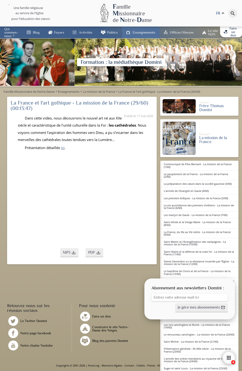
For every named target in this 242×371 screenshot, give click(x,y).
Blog (36, 32)
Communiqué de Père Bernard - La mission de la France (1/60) (198, 165)
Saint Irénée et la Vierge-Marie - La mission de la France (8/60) (197, 223)
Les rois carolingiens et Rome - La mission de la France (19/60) (197, 326)
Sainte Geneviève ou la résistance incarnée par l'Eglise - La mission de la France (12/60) (199, 263)
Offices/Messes (182, 32)
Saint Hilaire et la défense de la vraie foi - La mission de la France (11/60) (199, 253)
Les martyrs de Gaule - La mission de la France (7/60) (195, 215)
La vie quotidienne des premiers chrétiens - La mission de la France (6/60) (199, 206)
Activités (85, 32)
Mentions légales (112, 365)
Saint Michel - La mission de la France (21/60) (191, 341)
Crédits (140, 365)
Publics (112, 32)
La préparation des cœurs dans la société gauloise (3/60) (198, 184)
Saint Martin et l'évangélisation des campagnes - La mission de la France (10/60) (195, 243)
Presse (151, 365)
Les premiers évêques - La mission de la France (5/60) (196, 198)
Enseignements (144, 32)
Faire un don (230, 31)
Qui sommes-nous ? (11, 32)
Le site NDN (213, 32)
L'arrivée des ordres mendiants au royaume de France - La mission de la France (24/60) (199, 360)
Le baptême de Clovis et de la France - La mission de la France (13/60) (197, 272)
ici (63, 147)
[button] (69, 252)
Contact (129, 365)
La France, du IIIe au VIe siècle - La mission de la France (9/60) (197, 233)
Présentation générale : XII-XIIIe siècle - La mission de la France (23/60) (197, 350)
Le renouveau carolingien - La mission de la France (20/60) (199, 334)
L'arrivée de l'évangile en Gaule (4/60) (186, 191)
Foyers (59, 32)
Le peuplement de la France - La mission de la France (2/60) (196, 175)
